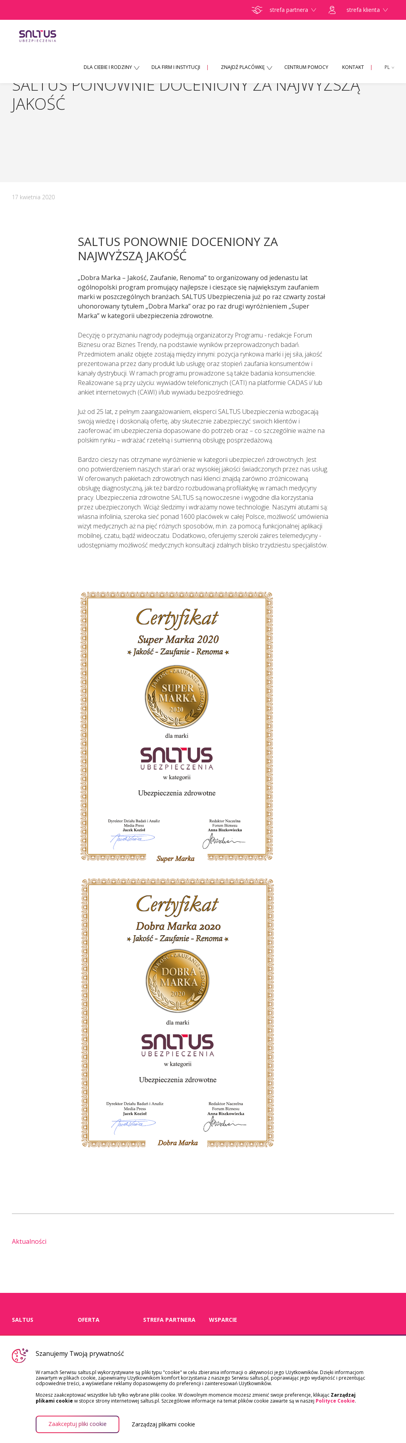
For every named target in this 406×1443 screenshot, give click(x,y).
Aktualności (29, 1241)
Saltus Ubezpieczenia (50, 35)
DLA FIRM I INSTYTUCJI (175, 67)
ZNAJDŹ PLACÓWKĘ (243, 67)
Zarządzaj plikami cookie (163, 1424)
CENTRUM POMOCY (306, 67)
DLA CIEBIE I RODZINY (108, 67)
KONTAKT (353, 67)
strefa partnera (284, 10)
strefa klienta (358, 10)
